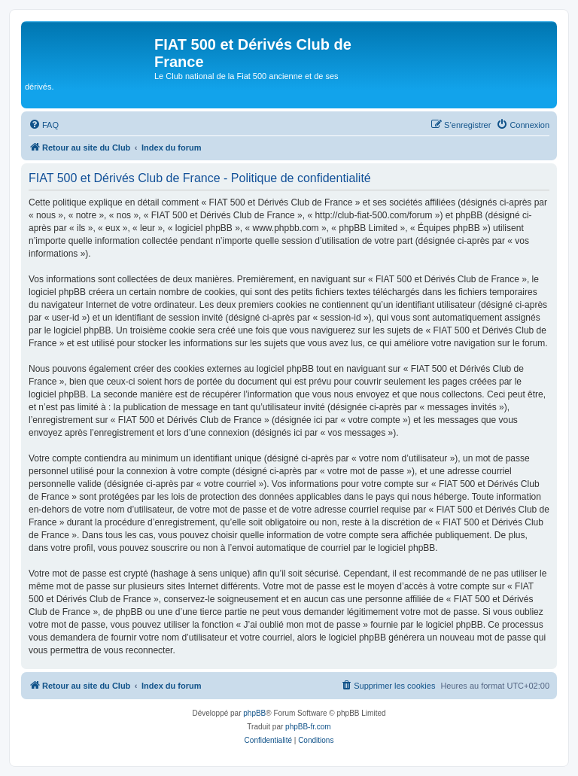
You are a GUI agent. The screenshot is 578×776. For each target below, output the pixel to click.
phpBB (254, 713)
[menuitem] (44, 125)
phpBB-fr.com (308, 727)
